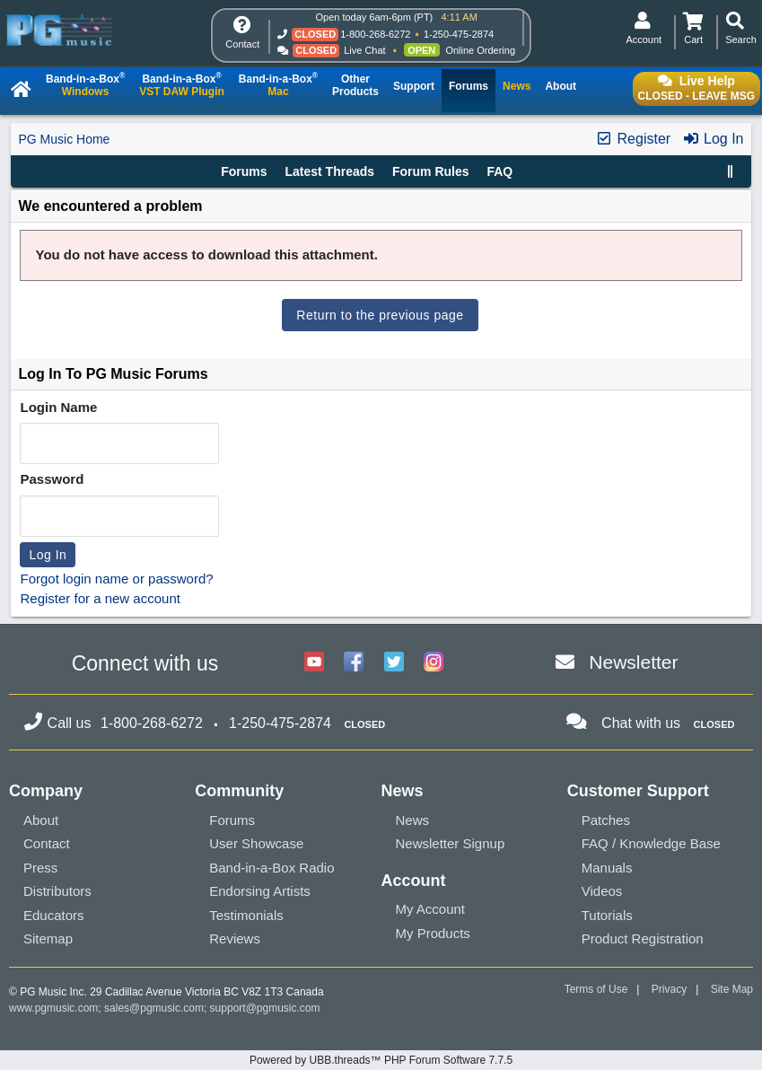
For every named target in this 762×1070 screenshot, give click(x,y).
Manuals (607, 867)
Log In (713, 138)
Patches (606, 820)
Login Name (58, 407)
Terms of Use (596, 989)
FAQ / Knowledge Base (651, 843)
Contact (46, 843)
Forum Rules (430, 171)
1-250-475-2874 (459, 34)
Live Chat (364, 50)
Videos (602, 891)
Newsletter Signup (450, 843)
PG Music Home (63, 139)
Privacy (669, 989)
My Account (431, 909)
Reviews (234, 938)
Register (632, 138)
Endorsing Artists (260, 891)
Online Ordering (480, 50)
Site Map (732, 989)
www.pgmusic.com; (55, 1008)
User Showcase (256, 843)
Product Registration (643, 938)
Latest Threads (329, 171)
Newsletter (633, 662)
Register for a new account (100, 598)
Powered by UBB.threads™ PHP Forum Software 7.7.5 (381, 1060)
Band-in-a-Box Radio (271, 867)
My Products (433, 933)
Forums (244, 171)
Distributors (57, 891)
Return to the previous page (379, 315)
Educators (53, 915)
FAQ (499, 171)
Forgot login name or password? (116, 578)
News (413, 820)
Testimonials (246, 915)
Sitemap (48, 938)
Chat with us (640, 723)
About (40, 820)
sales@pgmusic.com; (157, 1008)
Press (40, 867)
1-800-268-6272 (375, 34)
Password (51, 479)
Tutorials (607, 915)
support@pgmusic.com (265, 1008)
